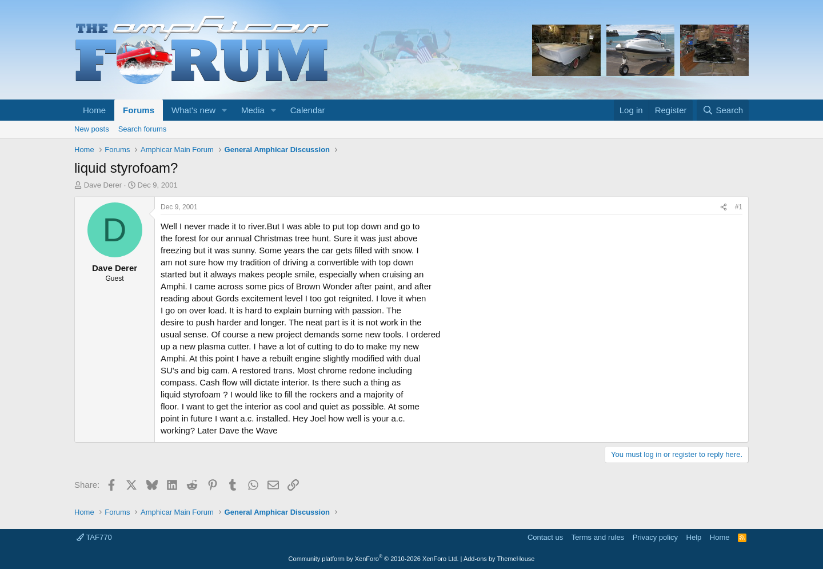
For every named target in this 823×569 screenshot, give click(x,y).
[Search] (723, 110)
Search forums (142, 129)
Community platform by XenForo (374, 558)
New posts (91, 129)
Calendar (307, 110)
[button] (225, 110)
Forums (138, 110)
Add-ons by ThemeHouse (499, 558)
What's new (193, 110)
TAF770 (94, 537)
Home (94, 110)
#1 (738, 207)
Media (253, 110)
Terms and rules (598, 537)
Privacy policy (655, 537)
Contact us (545, 537)
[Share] (723, 207)
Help (694, 537)
